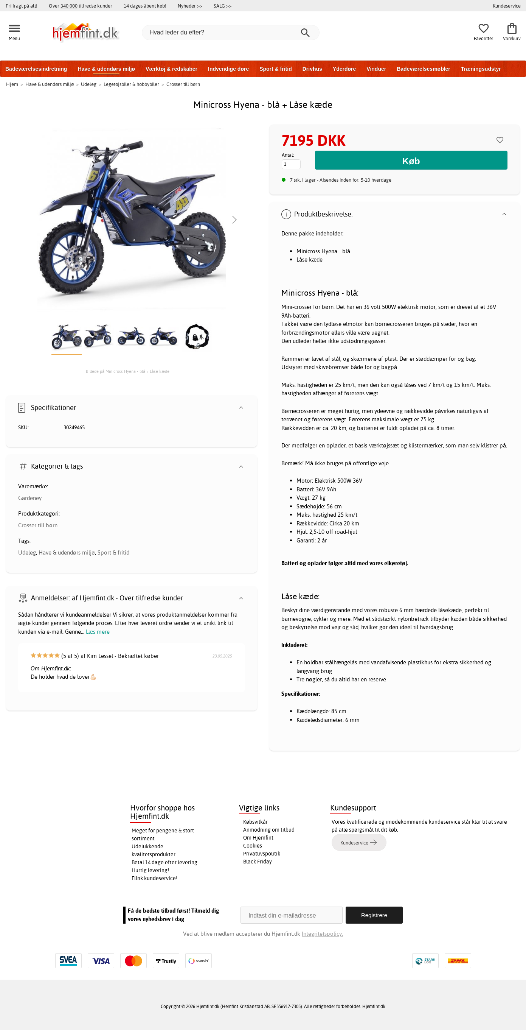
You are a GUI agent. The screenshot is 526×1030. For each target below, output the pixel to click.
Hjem (12, 84)
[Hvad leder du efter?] (231, 32)
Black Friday (257, 861)
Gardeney (30, 498)
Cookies (252, 845)
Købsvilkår (255, 821)
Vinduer (376, 69)
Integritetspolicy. (322, 933)
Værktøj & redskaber (171, 69)
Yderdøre (344, 69)
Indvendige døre (228, 69)
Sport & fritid (275, 69)
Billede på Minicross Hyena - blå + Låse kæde (127, 371)
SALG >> (222, 6)
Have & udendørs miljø (106, 69)
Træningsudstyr (481, 69)
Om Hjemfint (258, 837)
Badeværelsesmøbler (423, 69)
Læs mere (98, 631)
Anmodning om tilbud (269, 829)
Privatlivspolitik (261, 853)
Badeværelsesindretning (36, 69)
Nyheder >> (190, 6)
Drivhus (312, 69)
